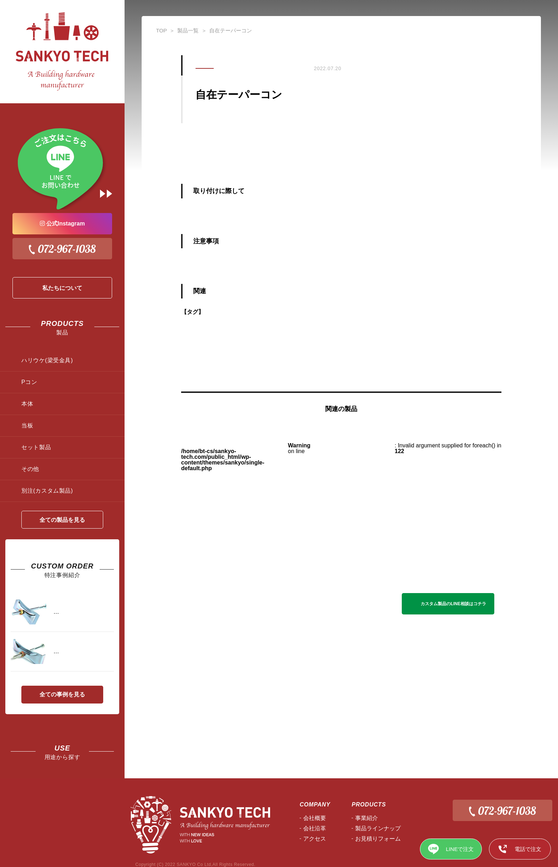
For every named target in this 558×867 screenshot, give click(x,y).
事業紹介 (366, 818)
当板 (27, 425)
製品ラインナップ (378, 828)
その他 (30, 469)
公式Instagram (62, 223)
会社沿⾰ (314, 828)
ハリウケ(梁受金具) (47, 360)
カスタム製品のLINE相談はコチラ (453, 603)
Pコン (29, 382)
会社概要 (314, 818)
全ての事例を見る (62, 694)
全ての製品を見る (62, 520)
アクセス (314, 839)
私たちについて (62, 288)
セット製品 (36, 447)
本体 (27, 404)
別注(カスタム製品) (47, 491)
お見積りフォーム (378, 839)
